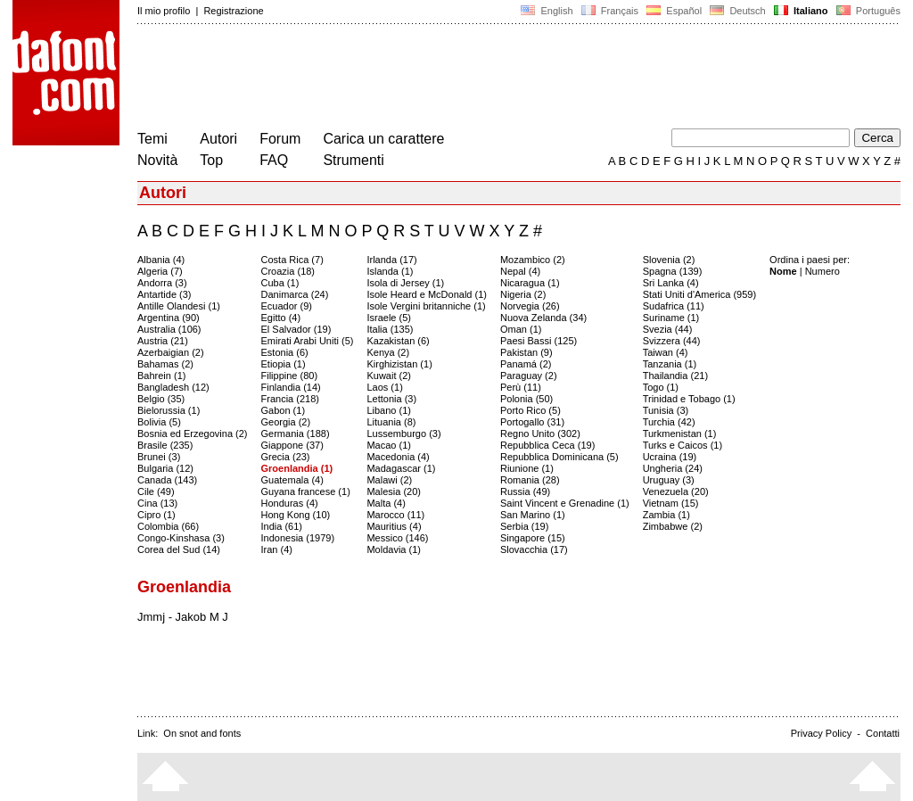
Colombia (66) (168, 526)
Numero (822, 271)
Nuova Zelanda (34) (543, 317)
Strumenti (353, 160)
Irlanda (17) (391, 259)
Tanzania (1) (670, 364)
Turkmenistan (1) (680, 433)
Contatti (883, 733)
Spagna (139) (673, 271)
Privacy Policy (821, 733)
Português (867, 10)
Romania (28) (530, 480)
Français (610, 10)
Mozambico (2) (532, 259)
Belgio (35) (161, 398)
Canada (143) (167, 480)
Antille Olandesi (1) (178, 306)
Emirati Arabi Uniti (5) (307, 340)
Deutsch (738, 10)
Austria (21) (162, 340)
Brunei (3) (158, 456)
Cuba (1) (280, 282)
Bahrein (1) (161, 375)
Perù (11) (520, 387)
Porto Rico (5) (530, 410)
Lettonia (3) (391, 398)
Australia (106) (169, 329)
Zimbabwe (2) (673, 526)
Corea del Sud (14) (178, 549)
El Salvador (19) (296, 329)
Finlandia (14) (291, 387)
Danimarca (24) (295, 294)
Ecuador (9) (286, 306)
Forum (279, 138)
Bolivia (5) (159, 422)
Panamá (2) (525, 364)
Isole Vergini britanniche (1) (425, 306)
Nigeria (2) (523, 294)
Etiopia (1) (283, 364)
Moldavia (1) (393, 549)
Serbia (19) (524, 526)
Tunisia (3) (666, 410)
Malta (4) (385, 503)
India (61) (281, 526)
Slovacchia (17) (534, 549)
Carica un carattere (383, 138)
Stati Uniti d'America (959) (699, 294)
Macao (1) (388, 445)
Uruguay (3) (669, 480)
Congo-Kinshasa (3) (181, 538)
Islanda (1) (389, 271)
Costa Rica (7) (292, 259)
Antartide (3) (164, 294)
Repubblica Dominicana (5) (559, 456)
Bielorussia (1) (168, 410)
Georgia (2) (286, 422)
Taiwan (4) (665, 352)
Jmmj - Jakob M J (182, 616)
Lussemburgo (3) (403, 433)
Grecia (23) (285, 456)
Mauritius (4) (393, 526)
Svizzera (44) (672, 340)
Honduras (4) (289, 503)
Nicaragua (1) (530, 282)
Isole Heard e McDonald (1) (426, 294)
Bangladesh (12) (173, 387)
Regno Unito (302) (540, 433)
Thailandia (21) (675, 375)
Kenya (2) (387, 352)
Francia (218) (290, 398)
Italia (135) (389, 329)
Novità (157, 160)
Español (674, 10)
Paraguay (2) (528, 375)
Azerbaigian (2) (170, 352)
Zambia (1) (666, 514)
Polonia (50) (526, 398)
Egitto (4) (281, 317)
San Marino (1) (532, 514)
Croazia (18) (288, 271)
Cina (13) (157, 503)
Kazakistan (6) (397, 340)
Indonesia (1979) (298, 538)
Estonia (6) (284, 352)
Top (211, 160)
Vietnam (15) (671, 503)
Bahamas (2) (165, 364)
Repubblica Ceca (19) (547, 445)
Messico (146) (397, 538)
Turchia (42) (669, 422)
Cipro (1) (156, 514)
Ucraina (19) (670, 456)
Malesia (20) (393, 491)
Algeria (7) (160, 271)
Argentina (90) (168, 317)
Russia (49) (525, 491)
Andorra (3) (162, 282)
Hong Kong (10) (296, 514)
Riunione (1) (527, 468)
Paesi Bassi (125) (538, 340)
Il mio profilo (163, 10)
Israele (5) (388, 317)
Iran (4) (276, 549)
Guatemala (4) (292, 480)
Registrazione (233, 10)
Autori (218, 138)
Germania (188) (295, 433)
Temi (152, 138)
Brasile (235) (165, 445)
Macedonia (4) (397, 456)
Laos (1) (384, 387)
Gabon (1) (283, 410)
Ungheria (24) (673, 468)
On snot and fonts (202, 733)
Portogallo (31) (532, 422)
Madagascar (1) (400, 468)
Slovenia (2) (669, 259)
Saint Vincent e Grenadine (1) (564, 503)
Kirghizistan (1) (399, 364)
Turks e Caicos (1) (682, 445)
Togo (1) (661, 387)
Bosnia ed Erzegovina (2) (192, 433)
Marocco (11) (395, 514)
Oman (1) (520, 329)
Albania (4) (161, 259)
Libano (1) (388, 410)
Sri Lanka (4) (671, 282)
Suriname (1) (671, 317)
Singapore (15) (532, 538)
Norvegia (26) (530, 306)
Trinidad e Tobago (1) (689, 398)
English (546, 10)
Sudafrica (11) (673, 306)
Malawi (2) (389, 480)
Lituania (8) (390, 422)
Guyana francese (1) (305, 491)
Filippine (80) (289, 375)
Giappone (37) (292, 445)
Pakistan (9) (526, 352)
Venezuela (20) (676, 491)
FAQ (273, 160)
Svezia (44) (668, 329)
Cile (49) (156, 491)
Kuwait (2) (388, 375)
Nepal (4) (520, 271)
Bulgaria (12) (165, 468)
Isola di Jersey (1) (405, 282)
